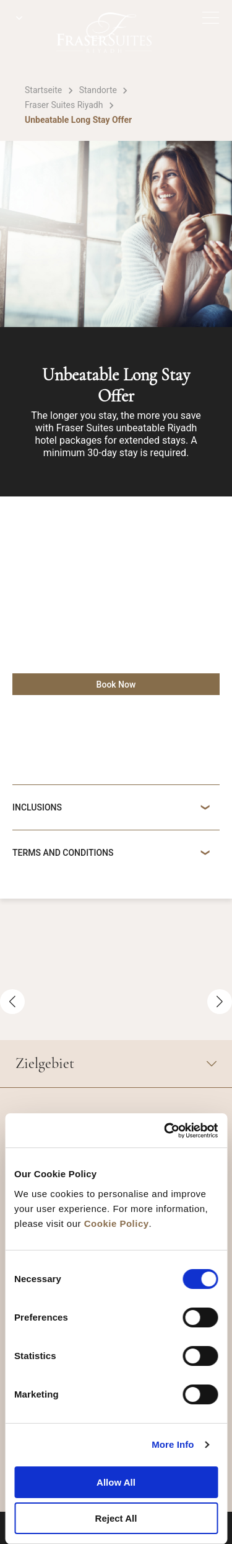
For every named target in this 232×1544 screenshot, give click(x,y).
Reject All (116, 1518)
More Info (173, 1444)
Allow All (116, 1482)
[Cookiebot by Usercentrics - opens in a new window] (165, 1131)
